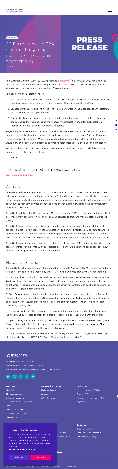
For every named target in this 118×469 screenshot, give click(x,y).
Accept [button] (40, 457)
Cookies (45, 466)
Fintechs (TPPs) (83, 394)
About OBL (10, 390)
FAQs (8, 406)
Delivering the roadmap (15, 398)
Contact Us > (82, 425)
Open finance (11, 417)
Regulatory (81, 402)
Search (107, 3)
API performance (48, 398)
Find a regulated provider (51, 390)
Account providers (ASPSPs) (88, 390)
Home (99, 3)
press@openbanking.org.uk (20, 175)
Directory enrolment (85, 429)
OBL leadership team (14, 394)
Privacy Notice (31, 466)
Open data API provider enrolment (90, 433)
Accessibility (57, 466)
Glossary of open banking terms (19, 414)
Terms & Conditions (13, 466)
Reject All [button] (19, 457)
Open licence (72, 466)
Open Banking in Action (51, 386)
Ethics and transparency (86, 437)
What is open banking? (15, 410)
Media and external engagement (19, 402)
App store (45, 394)
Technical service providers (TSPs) (90, 398)
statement (65, 81)
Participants (82, 386)
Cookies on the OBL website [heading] (23, 430)
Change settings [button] (27, 449)
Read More (14, 449)
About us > (10, 386)
